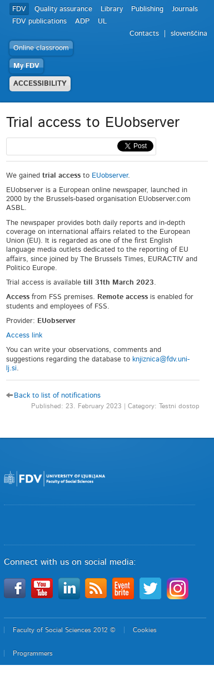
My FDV (26, 66)
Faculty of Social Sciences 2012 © (64, 630)
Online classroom (41, 48)
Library (112, 9)
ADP (82, 21)
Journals (185, 9)
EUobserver (110, 175)
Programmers (33, 653)
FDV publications (39, 21)
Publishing (147, 9)
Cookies (145, 630)
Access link (24, 335)
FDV (19, 9)
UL (102, 21)
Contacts (144, 33)
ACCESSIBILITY (40, 83)
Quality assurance (63, 9)
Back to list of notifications (57, 395)
